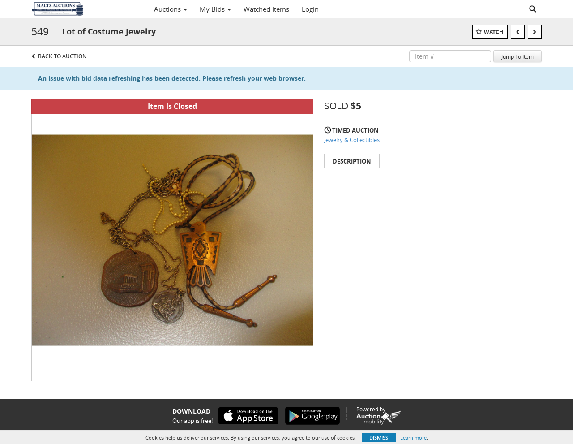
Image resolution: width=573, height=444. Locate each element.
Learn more (413, 437)
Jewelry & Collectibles (352, 140)
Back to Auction (62, 56)
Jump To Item (517, 56)
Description (352, 161)
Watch (493, 32)
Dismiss (378, 437)
